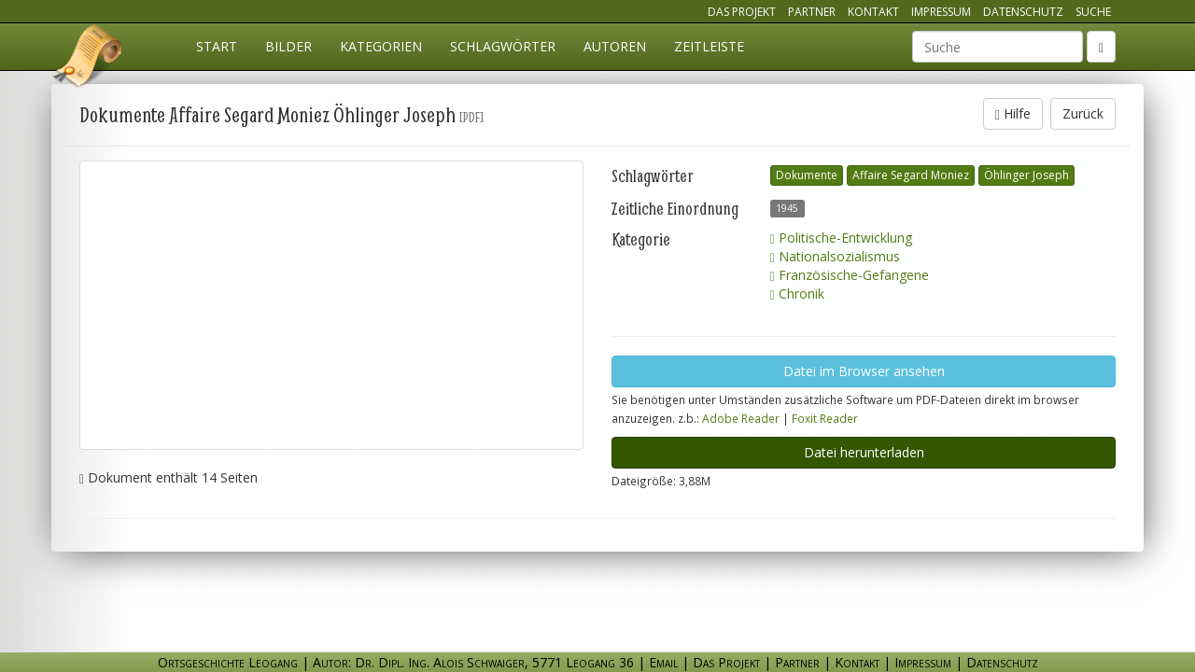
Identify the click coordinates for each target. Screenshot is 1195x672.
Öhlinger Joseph (1026, 175)
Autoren (614, 46)
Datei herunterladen (864, 452)
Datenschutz (1023, 12)
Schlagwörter (502, 46)
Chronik (797, 293)
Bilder (288, 46)
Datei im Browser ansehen (864, 371)
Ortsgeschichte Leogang (88, 59)
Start (216, 46)
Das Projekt (742, 12)
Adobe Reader (741, 418)
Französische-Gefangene (849, 275)
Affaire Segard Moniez (910, 175)
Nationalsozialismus (835, 256)
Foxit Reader (825, 418)
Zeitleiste (709, 46)
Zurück (1083, 113)
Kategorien (381, 46)
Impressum (941, 12)
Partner (812, 12)
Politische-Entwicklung (841, 237)
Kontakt (873, 12)
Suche (1093, 12)
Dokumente (806, 175)
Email (663, 662)
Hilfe (1013, 113)
